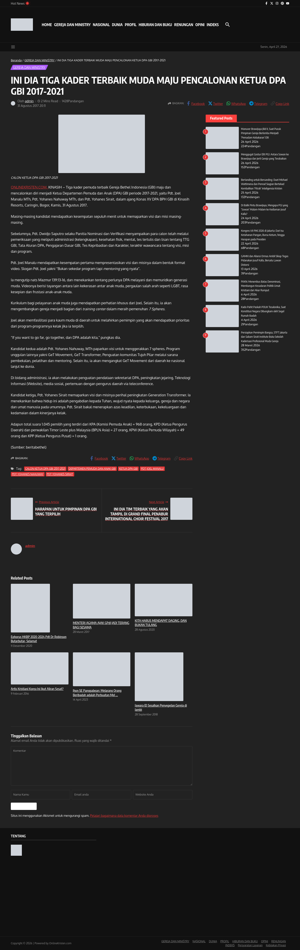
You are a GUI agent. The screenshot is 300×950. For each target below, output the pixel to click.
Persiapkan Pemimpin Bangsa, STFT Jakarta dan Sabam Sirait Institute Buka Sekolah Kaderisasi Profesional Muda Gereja (264, 337)
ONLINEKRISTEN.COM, (29, 187)
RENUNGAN (183, 24)
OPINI (199, 24)
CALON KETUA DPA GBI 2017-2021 (45, 468)
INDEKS (213, 24)
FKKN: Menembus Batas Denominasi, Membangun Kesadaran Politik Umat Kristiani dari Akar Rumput (261, 286)
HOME (47, 24)
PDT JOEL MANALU (152, 468)
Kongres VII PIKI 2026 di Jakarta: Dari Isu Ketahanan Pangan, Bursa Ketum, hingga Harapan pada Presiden (263, 235)
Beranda (16, 60)
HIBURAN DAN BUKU (155, 24)
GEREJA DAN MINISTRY (72, 24)
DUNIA (117, 24)
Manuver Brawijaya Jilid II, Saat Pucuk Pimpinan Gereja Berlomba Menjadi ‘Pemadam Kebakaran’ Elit (261, 133)
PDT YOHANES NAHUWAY (28, 474)
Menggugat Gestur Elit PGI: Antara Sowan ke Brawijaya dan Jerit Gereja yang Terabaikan (264, 158)
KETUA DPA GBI (128, 468)
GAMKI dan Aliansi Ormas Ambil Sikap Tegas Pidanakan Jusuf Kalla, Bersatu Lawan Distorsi (265, 260)
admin (29, 101)
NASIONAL (101, 24)
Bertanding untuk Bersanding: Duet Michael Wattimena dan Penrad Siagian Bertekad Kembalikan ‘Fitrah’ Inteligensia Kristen (265, 184)
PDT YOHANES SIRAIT (60, 474)
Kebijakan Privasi (276, 945)
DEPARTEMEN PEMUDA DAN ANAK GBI (92, 468)
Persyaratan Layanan (250, 945)
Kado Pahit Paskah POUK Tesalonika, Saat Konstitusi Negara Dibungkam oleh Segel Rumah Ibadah (264, 311)
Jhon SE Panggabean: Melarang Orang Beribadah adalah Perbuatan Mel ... (97, 692)
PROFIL (131, 24)
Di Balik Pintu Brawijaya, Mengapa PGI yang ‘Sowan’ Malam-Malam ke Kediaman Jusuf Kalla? (265, 209)
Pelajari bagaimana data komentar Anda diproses (124, 815)
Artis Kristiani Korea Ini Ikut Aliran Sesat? (37, 689)
